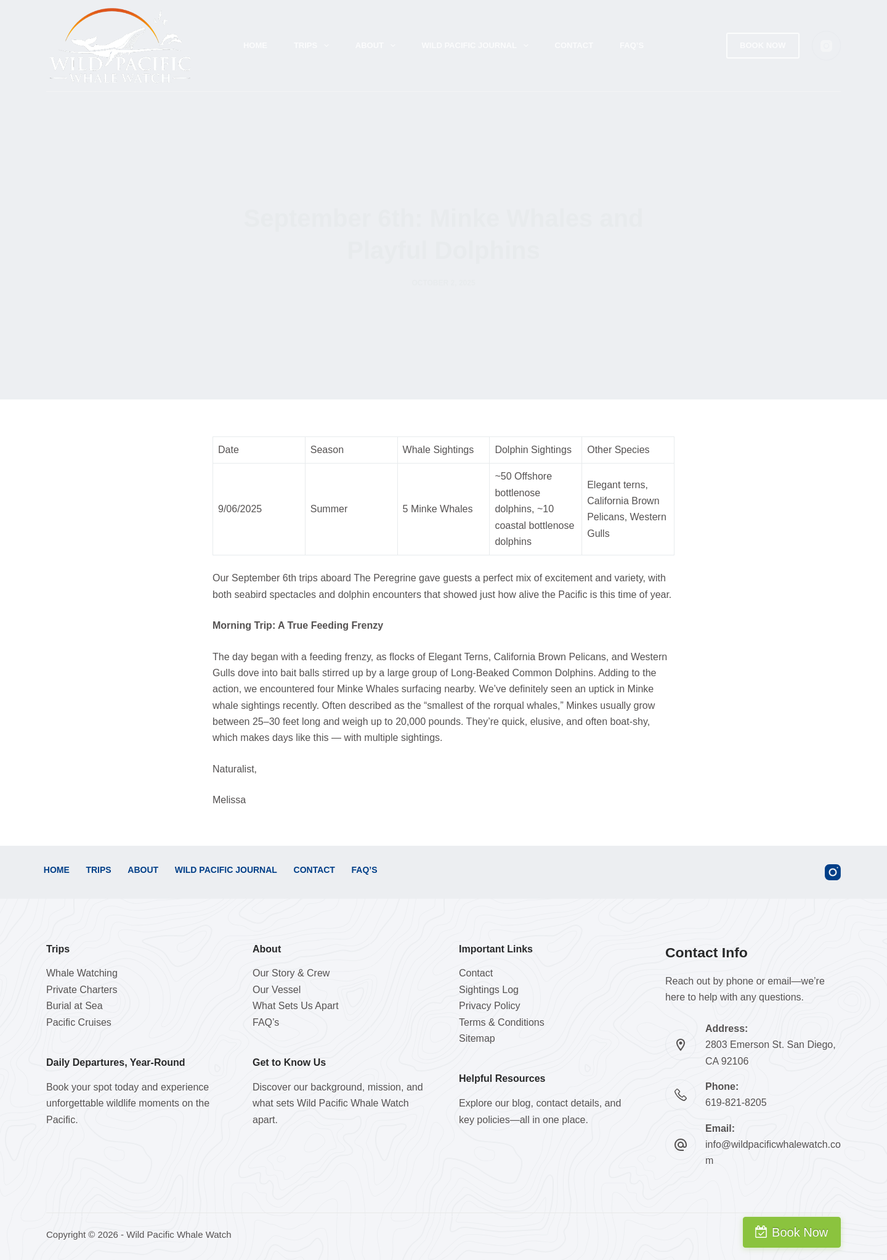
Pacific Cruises (78, 1022)
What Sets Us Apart (296, 1005)
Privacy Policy (489, 1005)
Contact (574, 45)
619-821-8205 (736, 1102)
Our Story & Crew (291, 973)
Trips (314, 45)
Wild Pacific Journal (477, 45)
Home (255, 45)
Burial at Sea (74, 1005)
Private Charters (82, 989)
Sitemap (477, 1038)
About (377, 45)
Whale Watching (82, 973)
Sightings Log (489, 989)
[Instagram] (826, 45)
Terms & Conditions (502, 1022)
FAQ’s (632, 45)
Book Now (762, 45)
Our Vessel (277, 989)
